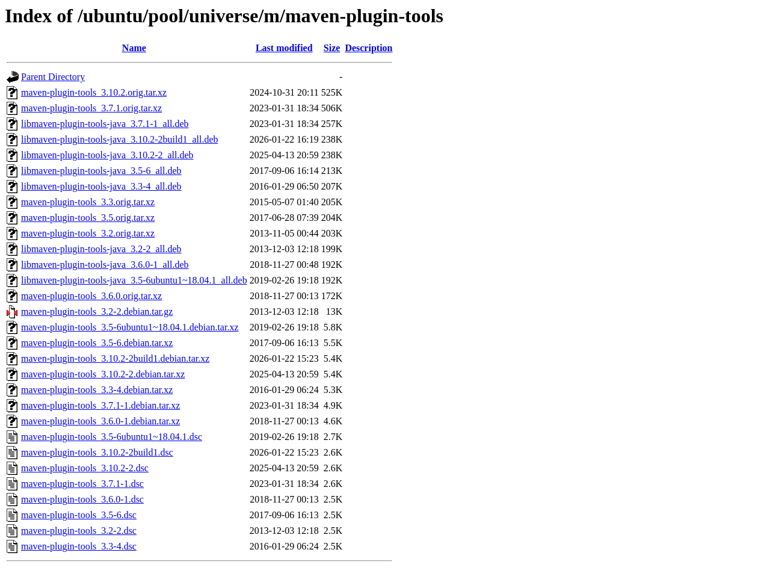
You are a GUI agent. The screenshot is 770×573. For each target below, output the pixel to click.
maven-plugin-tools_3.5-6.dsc (79, 515)
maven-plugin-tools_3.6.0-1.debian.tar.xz (100, 421)
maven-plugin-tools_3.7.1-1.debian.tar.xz (100, 405)
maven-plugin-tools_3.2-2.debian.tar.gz (97, 311)
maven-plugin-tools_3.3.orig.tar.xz (88, 202)
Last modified (284, 48)
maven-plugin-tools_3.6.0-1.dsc (82, 499)
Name (134, 48)
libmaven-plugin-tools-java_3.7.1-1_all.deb (105, 124)
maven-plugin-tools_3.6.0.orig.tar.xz (91, 296)
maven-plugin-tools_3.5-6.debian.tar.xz (97, 343)
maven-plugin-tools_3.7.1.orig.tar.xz (91, 108)
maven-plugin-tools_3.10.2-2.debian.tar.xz (103, 374)
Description (368, 48)
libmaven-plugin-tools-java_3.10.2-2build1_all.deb (119, 139)
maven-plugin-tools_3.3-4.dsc (79, 546)
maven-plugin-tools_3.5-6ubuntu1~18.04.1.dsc (111, 437)
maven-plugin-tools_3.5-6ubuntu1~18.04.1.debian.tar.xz (129, 327)
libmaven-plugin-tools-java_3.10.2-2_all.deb (107, 155)
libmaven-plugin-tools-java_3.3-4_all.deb (101, 186)
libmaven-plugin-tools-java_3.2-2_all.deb (101, 249)
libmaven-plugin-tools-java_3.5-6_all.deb (101, 171)
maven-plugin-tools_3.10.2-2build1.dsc (97, 452)
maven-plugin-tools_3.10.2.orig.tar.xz (94, 92)
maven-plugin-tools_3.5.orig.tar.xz (88, 217)
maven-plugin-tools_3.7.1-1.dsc (82, 484)
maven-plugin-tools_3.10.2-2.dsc (85, 468)
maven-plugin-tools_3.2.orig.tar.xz (88, 233)
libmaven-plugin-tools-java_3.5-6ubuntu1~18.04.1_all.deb (134, 280)
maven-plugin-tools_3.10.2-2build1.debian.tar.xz (115, 358)
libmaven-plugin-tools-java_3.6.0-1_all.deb (105, 264)
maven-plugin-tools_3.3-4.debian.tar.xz (97, 390)
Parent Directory (53, 77)
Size (332, 48)
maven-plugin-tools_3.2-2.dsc (79, 530)
